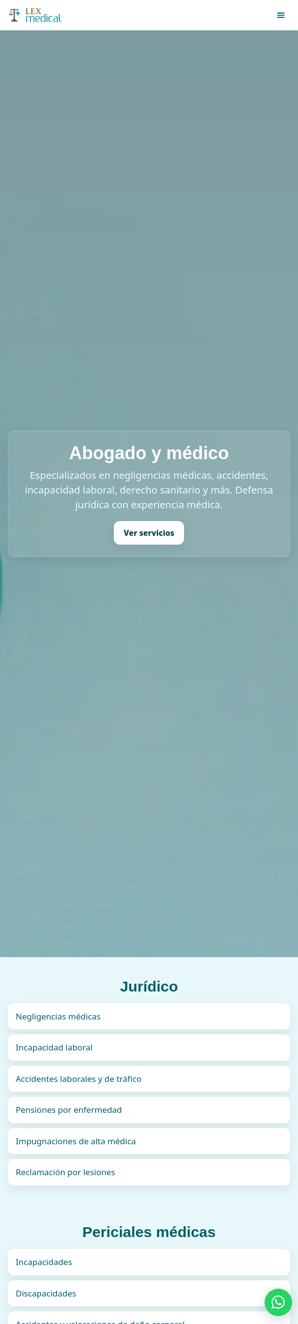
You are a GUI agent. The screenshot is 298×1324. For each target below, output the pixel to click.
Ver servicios (149, 532)
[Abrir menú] (280, 15)
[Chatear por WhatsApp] (278, 1302)
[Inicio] (35, 15)
